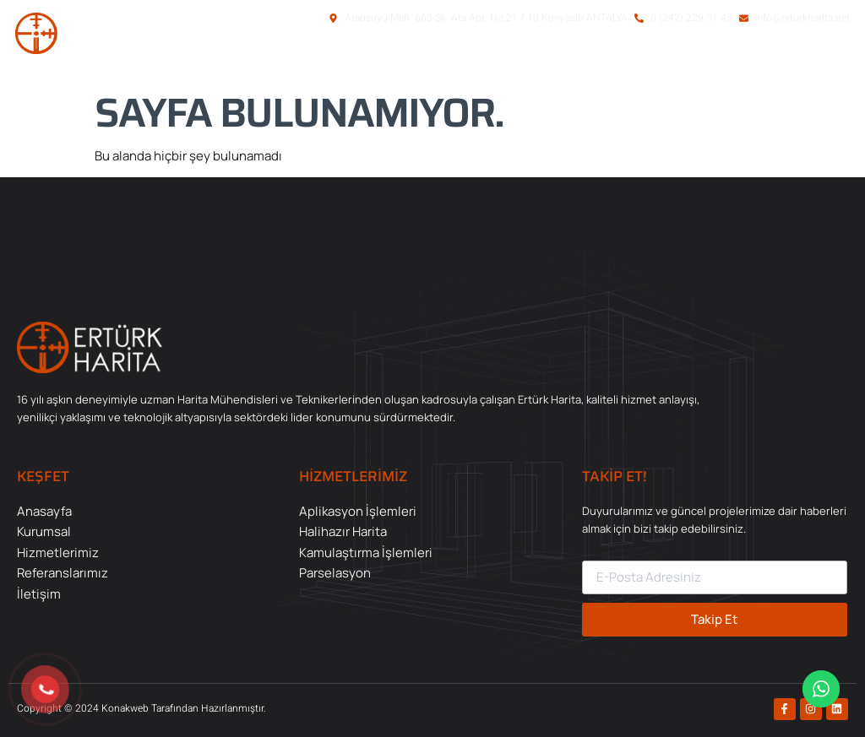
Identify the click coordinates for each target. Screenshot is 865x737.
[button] (762, 62)
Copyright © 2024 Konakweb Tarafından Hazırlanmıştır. (141, 708)
